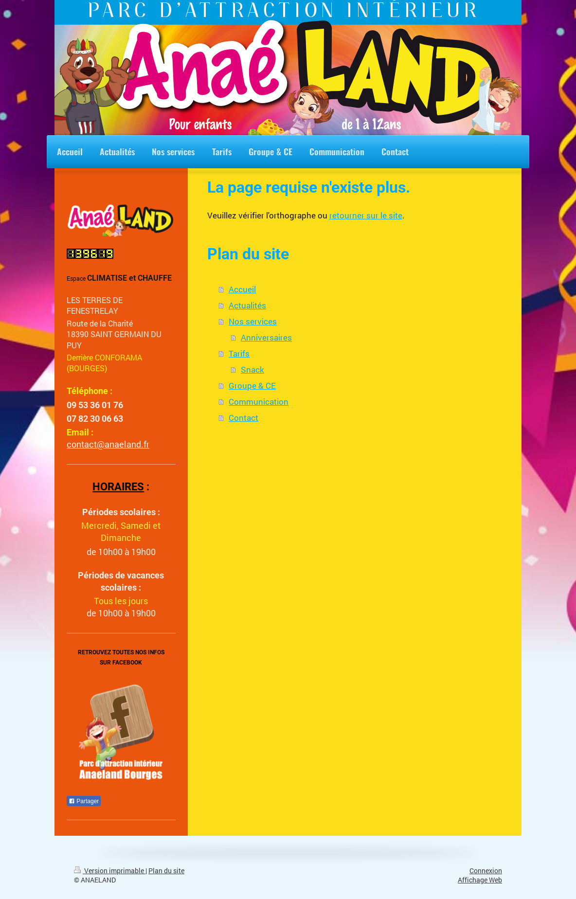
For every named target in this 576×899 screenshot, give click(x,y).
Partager (84, 801)
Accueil (242, 289)
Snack (252, 369)
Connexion (485, 870)
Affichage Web (480, 880)
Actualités (247, 305)
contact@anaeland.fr (108, 444)
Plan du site (166, 870)
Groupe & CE (252, 385)
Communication (258, 401)
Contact (243, 418)
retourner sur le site (365, 215)
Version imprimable (109, 870)
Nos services (253, 321)
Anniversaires (266, 337)
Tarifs (239, 353)
